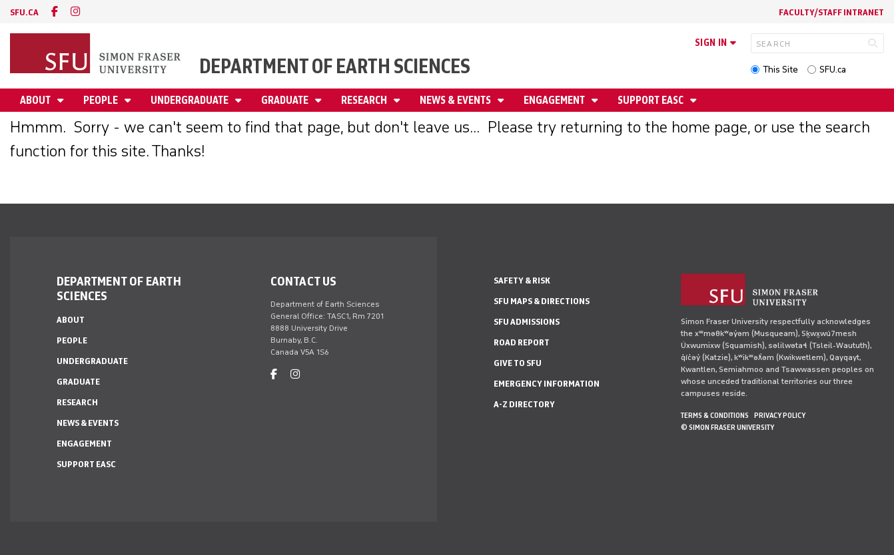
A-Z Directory (524, 404)
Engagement (555, 100)
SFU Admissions (527, 321)
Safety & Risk (522, 280)
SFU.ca (832, 69)
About (36, 100)
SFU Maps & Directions (542, 301)
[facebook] (54, 11)
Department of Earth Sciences (334, 66)
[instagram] (75, 11)
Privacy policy (779, 415)
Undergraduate (190, 100)
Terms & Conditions (715, 415)
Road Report (522, 342)
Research (365, 100)
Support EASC (651, 100)
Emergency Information (547, 383)
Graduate (285, 100)
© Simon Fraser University (727, 427)
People (101, 100)
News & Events (456, 100)
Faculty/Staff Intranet (831, 12)
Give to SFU (518, 363)
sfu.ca (24, 12)
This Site (780, 69)
